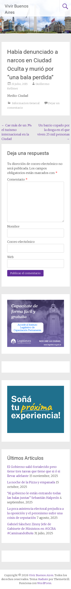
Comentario (17, 179)
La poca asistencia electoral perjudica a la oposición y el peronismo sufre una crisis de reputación (35, 513)
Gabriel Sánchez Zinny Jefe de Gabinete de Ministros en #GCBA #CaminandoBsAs (31, 528)
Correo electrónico (21, 242)
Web (10, 257)
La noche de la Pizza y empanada (31, 482)
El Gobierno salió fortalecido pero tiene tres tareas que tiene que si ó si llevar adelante (33, 471)
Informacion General (26, 103)
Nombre (13, 226)
